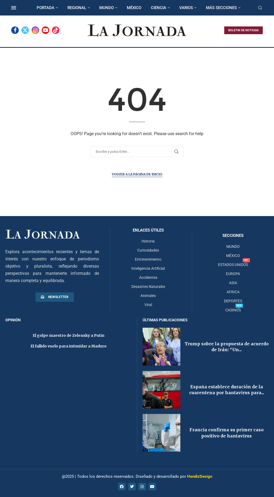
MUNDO (106, 7)
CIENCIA (158, 7)
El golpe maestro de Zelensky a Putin (68, 335)
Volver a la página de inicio (137, 174)
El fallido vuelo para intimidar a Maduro (68, 346)
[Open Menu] (13, 7)
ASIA (233, 283)
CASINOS (233, 310)
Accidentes (148, 277)
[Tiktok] (55, 30)
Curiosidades (148, 250)
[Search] (260, 8)
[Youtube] (45, 30)
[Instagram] (35, 30)
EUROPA (233, 274)
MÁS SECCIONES (221, 7)
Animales (148, 296)
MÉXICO (134, 7)
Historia (148, 241)
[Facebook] (15, 30)
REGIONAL (76, 7)
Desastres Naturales (148, 286)
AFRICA (233, 292)
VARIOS (186, 7)
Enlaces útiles (148, 230)
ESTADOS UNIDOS (233, 265)
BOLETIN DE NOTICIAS (243, 30)
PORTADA (45, 7)
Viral (148, 305)
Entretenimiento (148, 259)
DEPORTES (233, 301)
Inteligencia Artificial (148, 268)
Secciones (232, 236)
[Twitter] (25, 30)
